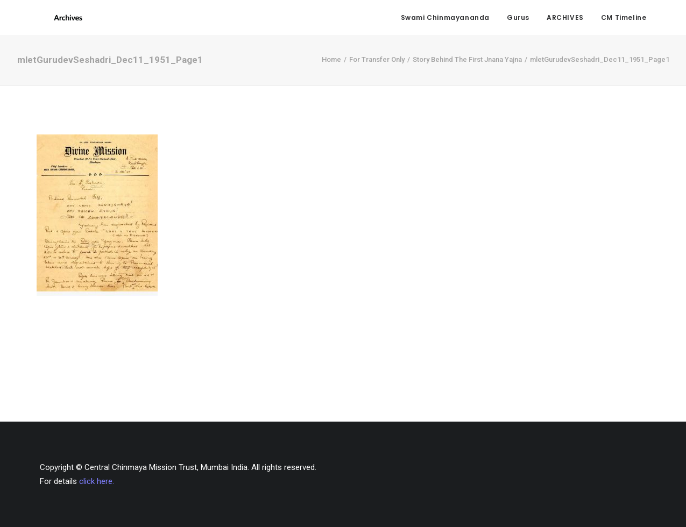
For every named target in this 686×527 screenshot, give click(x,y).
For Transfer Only (377, 64)
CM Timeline (624, 19)
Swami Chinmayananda (445, 19)
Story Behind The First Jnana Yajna (467, 64)
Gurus (518, 19)
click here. (96, 481)
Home (331, 64)
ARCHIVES (565, 19)
